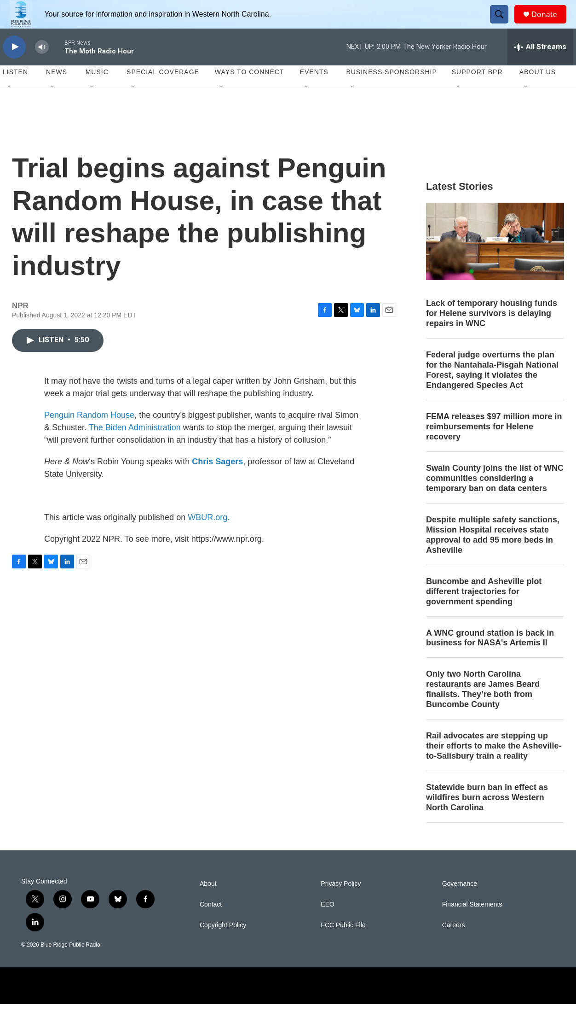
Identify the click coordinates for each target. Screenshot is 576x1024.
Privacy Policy (341, 903)
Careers (453, 945)
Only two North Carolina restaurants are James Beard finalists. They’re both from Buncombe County (483, 709)
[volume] (42, 67)
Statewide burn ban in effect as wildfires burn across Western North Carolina (487, 817)
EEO (327, 924)
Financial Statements (472, 924)
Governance (459, 903)
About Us (537, 92)
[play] (14, 67)
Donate (550, 24)
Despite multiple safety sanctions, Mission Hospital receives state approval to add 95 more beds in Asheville (492, 554)
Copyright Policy (223, 945)
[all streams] (540, 66)
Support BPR (477, 92)
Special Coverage (163, 92)
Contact (211, 924)
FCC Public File (343, 945)
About (208, 903)
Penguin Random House (89, 434)
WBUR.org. (209, 537)
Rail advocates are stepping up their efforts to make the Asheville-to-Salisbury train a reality (493, 766)
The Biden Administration (135, 447)
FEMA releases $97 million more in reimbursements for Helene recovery (494, 446)
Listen (15, 92)
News (56, 92)
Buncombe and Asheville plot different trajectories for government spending (483, 611)
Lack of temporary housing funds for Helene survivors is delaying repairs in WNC (491, 333)
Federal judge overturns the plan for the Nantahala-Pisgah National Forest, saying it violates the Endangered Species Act (492, 390)
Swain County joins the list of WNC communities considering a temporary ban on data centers (495, 498)
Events (314, 92)
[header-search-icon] (503, 24)
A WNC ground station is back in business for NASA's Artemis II (490, 657)
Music (97, 92)
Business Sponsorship (391, 92)
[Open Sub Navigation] (9, 107)
